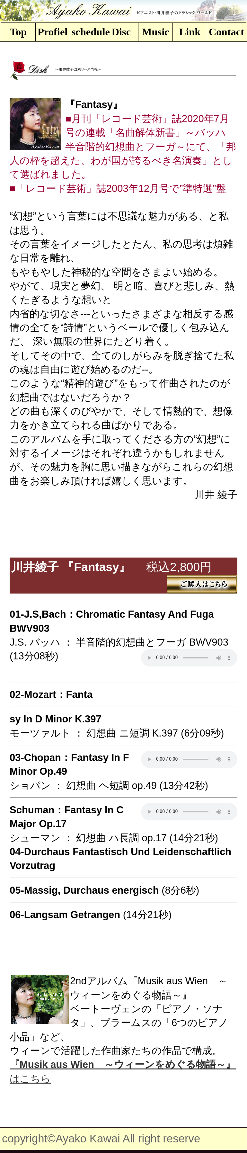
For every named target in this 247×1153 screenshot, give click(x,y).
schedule (88, 32)
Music (155, 32)
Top (18, 32)
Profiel (52, 32)
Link (190, 32)
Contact (225, 32)
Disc (121, 32)
